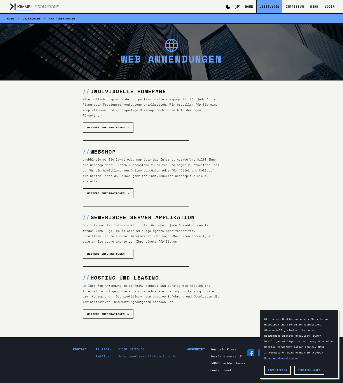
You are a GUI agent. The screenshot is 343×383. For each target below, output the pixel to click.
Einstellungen (309, 370)
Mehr (314, 6)
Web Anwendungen (62, 18)
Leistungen (269, 6)
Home (249, 6)
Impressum (295, 6)
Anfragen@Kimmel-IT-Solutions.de (147, 356)
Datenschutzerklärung (280, 358)
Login (330, 6)
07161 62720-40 (131, 349)
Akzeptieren (277, 370)
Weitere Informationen (106, 127)
